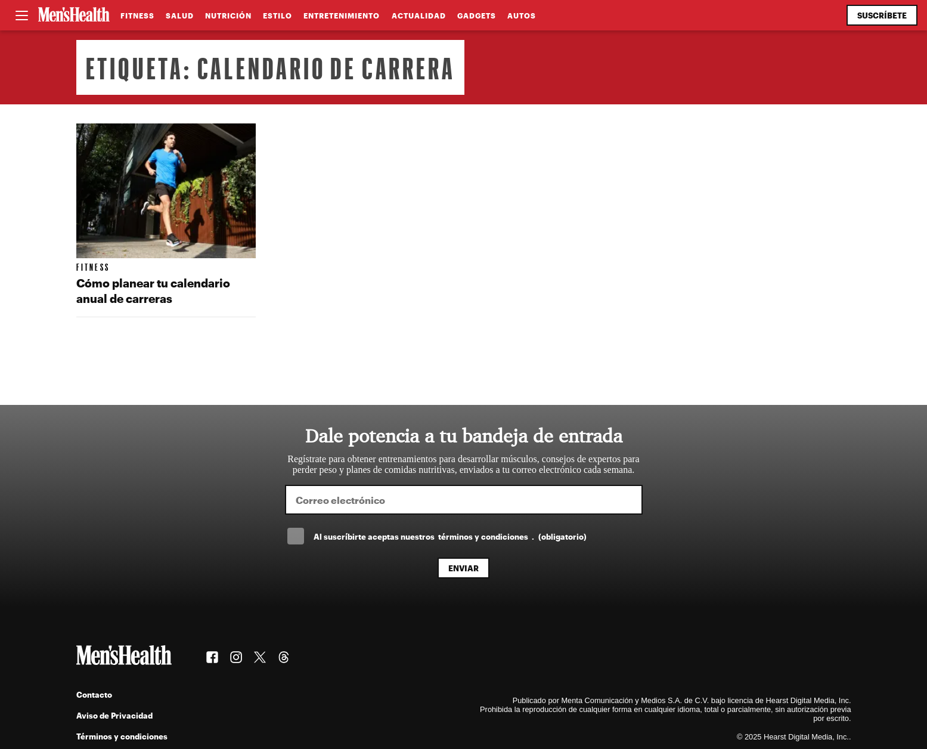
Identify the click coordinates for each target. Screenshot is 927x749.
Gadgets (476, 15)
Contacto (94, 694)
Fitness (137, 15)
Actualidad (419, 15)
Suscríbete (882, 15)
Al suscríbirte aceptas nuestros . (450, 536)
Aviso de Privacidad (114, 715)
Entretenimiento (341, 15)
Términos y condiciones (122, 736)
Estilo (277, 15)
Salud (180, 15)
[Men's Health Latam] (74, 15)
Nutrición (228, 15)
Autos (521, 15)
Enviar (463, 568)
